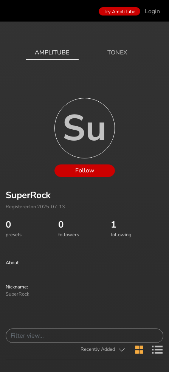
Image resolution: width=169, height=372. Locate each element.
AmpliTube (52, 52)
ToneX (117, 52)
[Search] (84, 336)
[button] (103, 349)
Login (152, 11)
